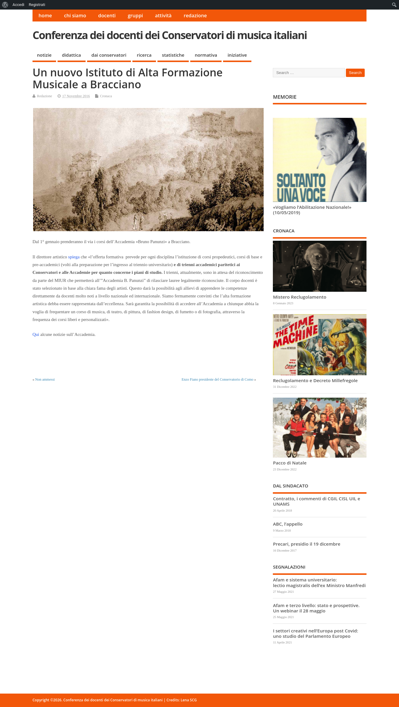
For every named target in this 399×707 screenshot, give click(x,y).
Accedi (18, 4)
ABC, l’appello (287, 524)
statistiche (173, 55)
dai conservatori (109, 55)
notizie (44, 55)
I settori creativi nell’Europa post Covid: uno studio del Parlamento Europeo (315, 633)
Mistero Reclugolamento (299, 297)
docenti (107, 15)
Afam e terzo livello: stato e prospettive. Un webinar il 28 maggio (316, 608)
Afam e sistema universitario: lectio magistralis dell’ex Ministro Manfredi (319, 582)
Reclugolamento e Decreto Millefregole (315, 380)
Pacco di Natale (289, 463)
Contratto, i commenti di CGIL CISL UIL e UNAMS (316, 501)
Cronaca (106, 96)
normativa (206, 55)
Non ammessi (45, 379)
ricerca (144, 55)
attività (163, 15)
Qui (36, 334)
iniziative (237, 55)
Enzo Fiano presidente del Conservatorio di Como (217, 379)
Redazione (44, 96)
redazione (195, 15)
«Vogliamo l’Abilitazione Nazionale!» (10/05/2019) (312, 209)
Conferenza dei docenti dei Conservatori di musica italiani (170, 35)
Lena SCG (189, 700)
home (45, 15)
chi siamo (75, 15)
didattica (71, 55)
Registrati (37, 4)
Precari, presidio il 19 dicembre (306, 544)
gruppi (135, 15)
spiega (74, 256)
